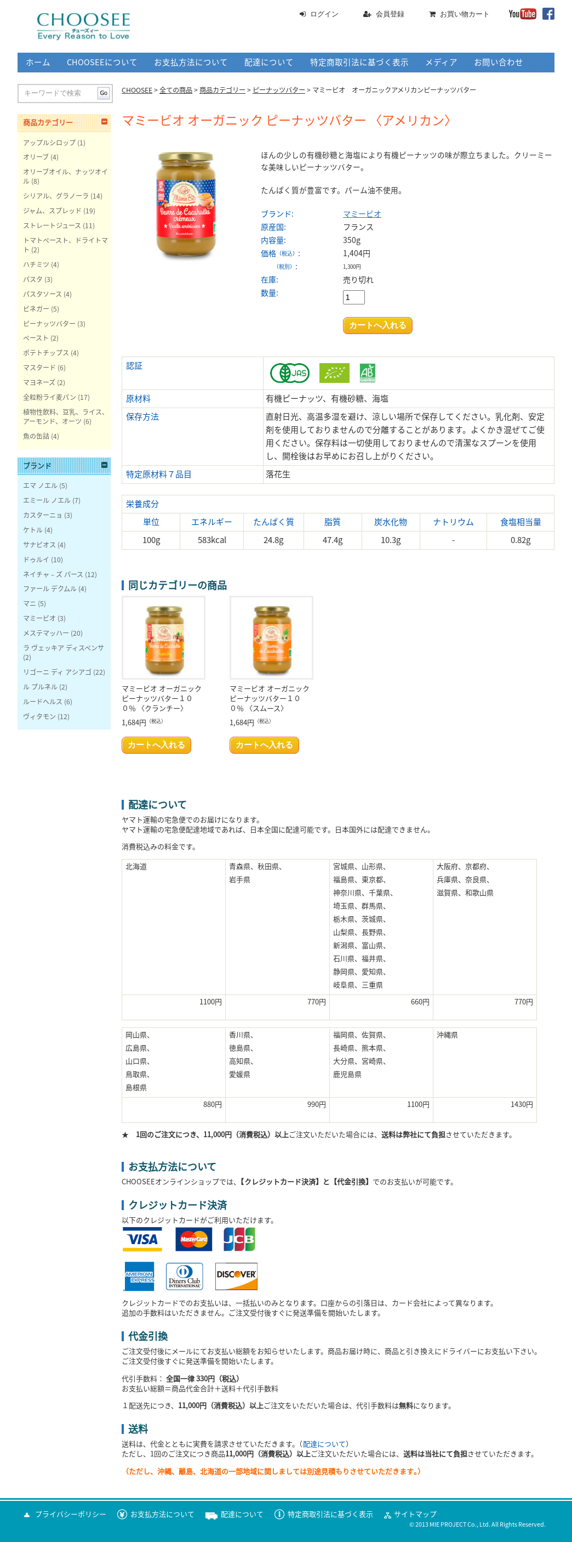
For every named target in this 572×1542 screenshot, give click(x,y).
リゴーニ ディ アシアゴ (57, 672)
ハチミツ (36, 264)
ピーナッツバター (49, 323)
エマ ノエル (40, 485)
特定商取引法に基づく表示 (359, 62)
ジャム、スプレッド (52, 210)
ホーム (38, 62)
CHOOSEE (137, 90)
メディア (441, 62)
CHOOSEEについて (102, 62)
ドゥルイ (36, 559)
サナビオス (39, 544)
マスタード (39, 367)
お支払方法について (191, 62)
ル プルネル (40, 687)
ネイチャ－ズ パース (53, 574)
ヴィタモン (39, 716)
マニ (29, 603)
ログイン (324, 14)
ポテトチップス (46, 352)
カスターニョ (42, 515)
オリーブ (36, 157)
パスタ (33, 279)
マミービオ (362, 214)
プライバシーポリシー (70, 1514)
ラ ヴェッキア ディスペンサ (63, 648)
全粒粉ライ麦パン (49, 397)
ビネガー (36, 309)
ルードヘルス (42, 701)
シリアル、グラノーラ (56, 196)
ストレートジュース (52, 225)
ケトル (33, 530)
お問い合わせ (498, 62)
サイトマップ (415, 1514)
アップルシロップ (49, 142)
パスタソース (42, 294)
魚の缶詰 (36, 436)
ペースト (36, 338)
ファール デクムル (50, 588)
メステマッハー (46, 633)
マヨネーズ (39, 382)
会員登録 (390, 14)
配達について (269, 62)
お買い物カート (465, 14)
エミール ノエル (47, 500)
